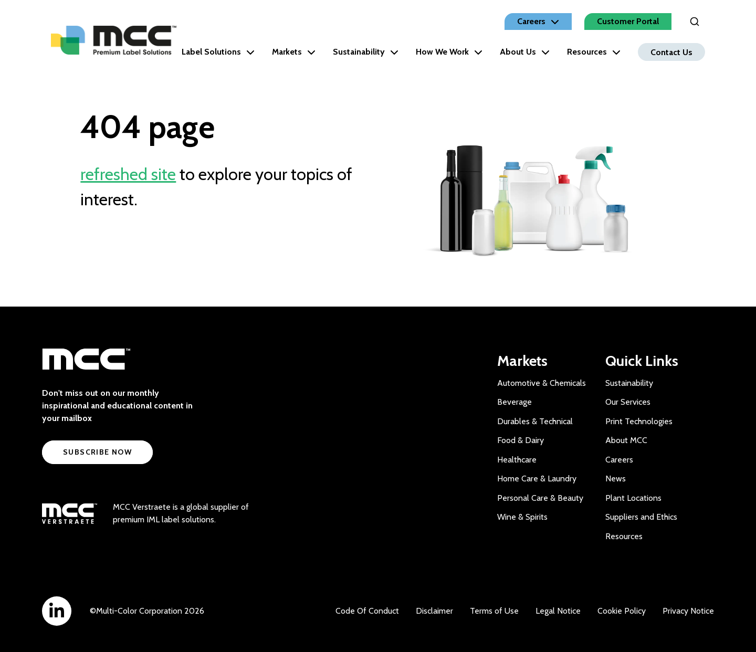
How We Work (449, 52)
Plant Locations (633, 498)
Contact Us (671, 52)
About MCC (626, 440)
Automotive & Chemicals (541, 383)
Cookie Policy (621, 611)
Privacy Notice (688, 611)
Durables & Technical (535, 421)
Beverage (514, 402)
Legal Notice (558, 611)
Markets (294, 52)
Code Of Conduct (367, 611)
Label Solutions (218, 52)
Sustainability (365, 52)
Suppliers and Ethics (641, 517)
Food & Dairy (520, 440)
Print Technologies (639, 421)
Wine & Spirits (522, 517)
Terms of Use (494, 611)
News (615, 478)
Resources (594, 52)
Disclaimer (434, 611)
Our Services (627, 402)
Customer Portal (628, 21)
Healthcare (517, 460)
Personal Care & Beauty (540, 498)
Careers (619, 460)
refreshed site (128, 174)
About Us (525, 52)
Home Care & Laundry (536, 478)
